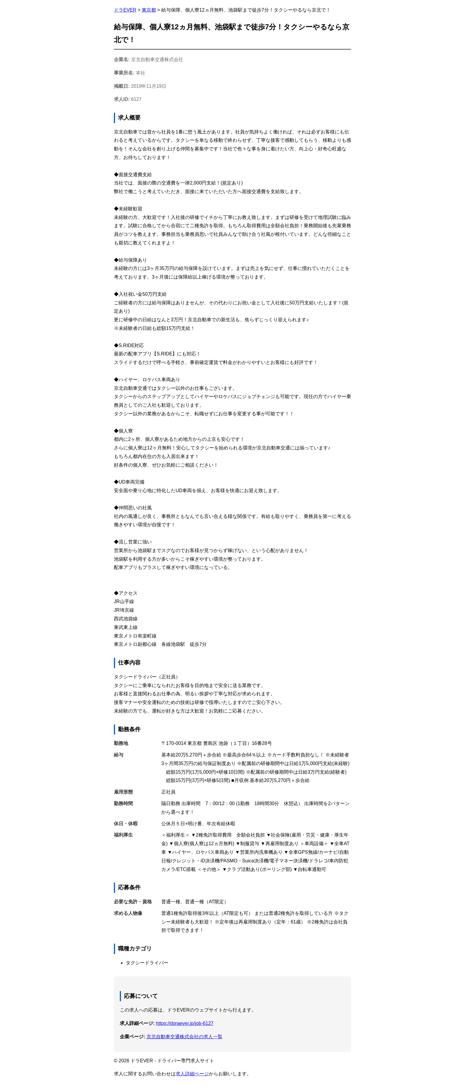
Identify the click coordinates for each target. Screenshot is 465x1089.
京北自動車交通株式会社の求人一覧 (184, 1036)
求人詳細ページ (192, 1073)
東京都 (149, 9)
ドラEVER (125, 9)
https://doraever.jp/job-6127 (185, 1023)
